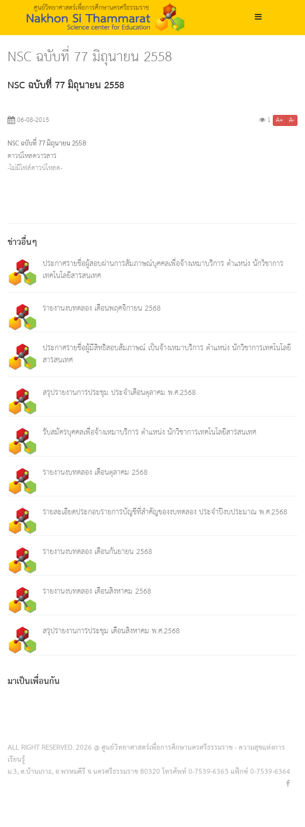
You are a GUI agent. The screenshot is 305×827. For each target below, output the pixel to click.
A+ (279, 120)
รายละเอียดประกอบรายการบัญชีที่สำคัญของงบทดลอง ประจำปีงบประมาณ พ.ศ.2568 (165, 512)
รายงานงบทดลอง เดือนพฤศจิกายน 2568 (102, 308)
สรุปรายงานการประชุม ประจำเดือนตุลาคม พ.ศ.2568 (119, 392)
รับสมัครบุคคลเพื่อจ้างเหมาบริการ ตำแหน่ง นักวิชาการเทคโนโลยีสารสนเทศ (149, 432)
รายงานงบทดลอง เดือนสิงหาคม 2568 (97, 591)
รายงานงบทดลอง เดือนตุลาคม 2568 (95, 472)
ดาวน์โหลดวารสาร (32, 156)
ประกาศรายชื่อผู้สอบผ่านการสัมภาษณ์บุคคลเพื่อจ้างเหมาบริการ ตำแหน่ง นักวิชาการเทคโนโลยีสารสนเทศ (163, 270)
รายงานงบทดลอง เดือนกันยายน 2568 (97, 552)
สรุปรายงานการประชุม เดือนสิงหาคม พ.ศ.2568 (111, 631)
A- (291, 120)
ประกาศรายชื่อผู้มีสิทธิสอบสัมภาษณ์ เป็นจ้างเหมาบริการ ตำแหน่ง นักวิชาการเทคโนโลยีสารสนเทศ (167, 354)
